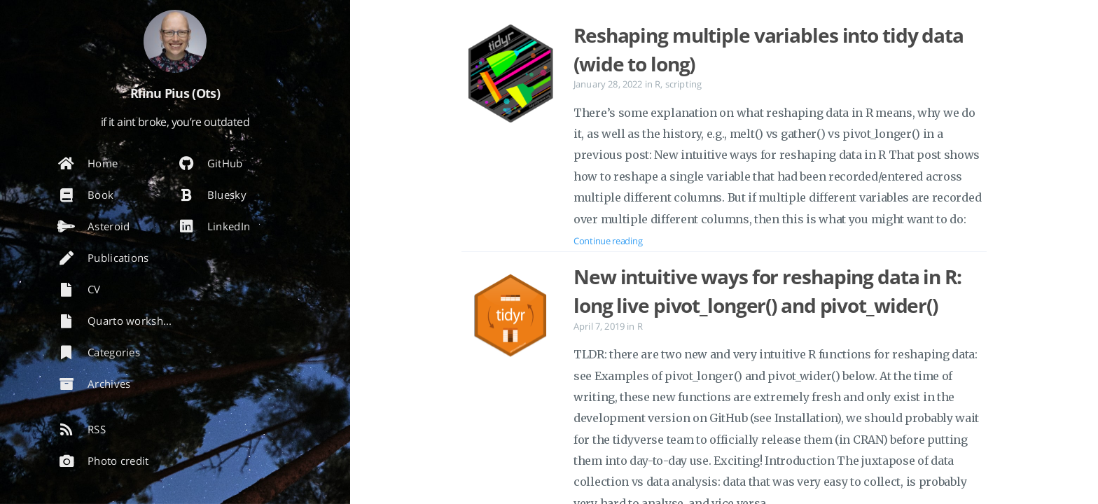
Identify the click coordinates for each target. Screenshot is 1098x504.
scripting (683, 84)
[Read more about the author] (175, 41)
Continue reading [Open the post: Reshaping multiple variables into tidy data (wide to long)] (608, 240)
